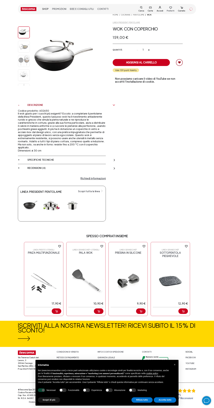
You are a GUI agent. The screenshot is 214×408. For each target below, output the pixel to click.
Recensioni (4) (71, 168)
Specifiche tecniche (71, 159)
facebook (191, 357)
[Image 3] (24, 75)
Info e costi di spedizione (111, 352)
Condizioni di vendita (68, 352)
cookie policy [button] (152, 373)
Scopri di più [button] (49, 400)
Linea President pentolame (126, 22)
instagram (191, 369)
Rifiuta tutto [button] (142, 400)
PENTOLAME (138, 15)
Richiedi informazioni (93, 178)
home (115, 15)
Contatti (147, 352)
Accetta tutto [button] (165, 400)
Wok (149, 15)
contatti (102, 9)
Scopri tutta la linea (90, 191)
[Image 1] (24, 47)
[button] (174, 364)
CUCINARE (125, 15)
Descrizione (71, 105)
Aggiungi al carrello (141, 62)
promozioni (59, 9)
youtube (190, 363)
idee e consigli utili (82, 9)
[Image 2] (24, 61)
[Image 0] (24, 32)
